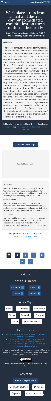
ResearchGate (33, 393)
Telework (40, 315)
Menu (25, 2)
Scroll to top (25, 274)
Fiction (18, 293)
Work (29, 127)
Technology (36, 127)
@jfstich (39, 387)
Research (8, 127)
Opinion (34, 293)
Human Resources (32, 321)
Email (15, 321)
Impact (35, 287)
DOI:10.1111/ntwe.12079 (25, 236)
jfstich (16, 393)
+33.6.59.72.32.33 (18, 387)
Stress (43, 127)
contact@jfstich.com (25, 380)
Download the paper (25, 144)
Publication (22, 127)
